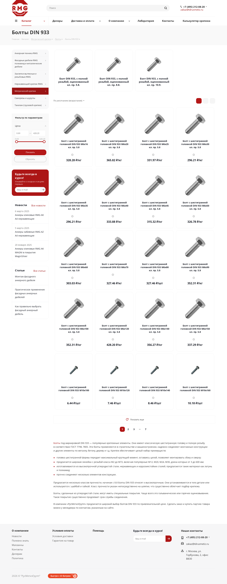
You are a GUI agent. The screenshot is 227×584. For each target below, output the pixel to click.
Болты (56, 443)
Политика (17, 558)
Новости (17, 536)
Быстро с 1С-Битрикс (61, 576)
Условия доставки (62, 536)
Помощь (98, 530)
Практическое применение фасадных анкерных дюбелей (30, 293)
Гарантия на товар (63, 540)
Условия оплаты (63, 530)
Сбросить (30, 159)
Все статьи (39, 270)
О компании (20, 530)
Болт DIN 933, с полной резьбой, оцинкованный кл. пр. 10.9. (154, 81)
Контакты (17, 549)
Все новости (38, 205)
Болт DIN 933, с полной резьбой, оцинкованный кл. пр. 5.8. (73, 81)
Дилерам (17, 553)
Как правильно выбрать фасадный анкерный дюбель (28, 310)
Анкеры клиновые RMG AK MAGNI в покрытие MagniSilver (29, 252)
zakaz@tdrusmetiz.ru (191, 9)
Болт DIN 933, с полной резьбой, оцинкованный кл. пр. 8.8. (114, 81)
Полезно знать (20, 540)
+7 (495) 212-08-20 (194, 6)
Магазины (18, 545)
